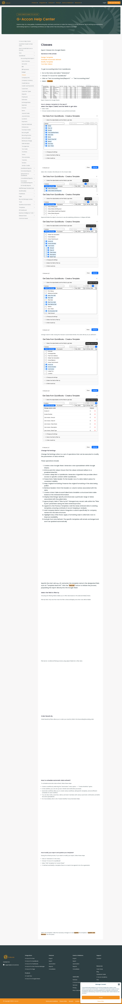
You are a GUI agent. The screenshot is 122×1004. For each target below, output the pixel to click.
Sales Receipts (26, 143)
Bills (23, 66)
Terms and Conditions (52, 1001)
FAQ (98, 979)
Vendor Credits (26, 165)
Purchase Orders (26, 130)
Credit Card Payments (28, 86)
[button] (119, 984)
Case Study (100, 969)
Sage (27, 196)
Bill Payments (25, 69)
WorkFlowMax (27, 191)
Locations (24, 119)
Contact (99, 958)
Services (75, 985)
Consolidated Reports (28, 178)
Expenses (24, 105)
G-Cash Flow (28, 976)
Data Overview (26, 61)
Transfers (24, 160)
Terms (23, 154)
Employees (25, 97)
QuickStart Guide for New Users (26, 44)
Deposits (24, 94)
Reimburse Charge (27, 141)
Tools (27, 202)
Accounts (24, 64)
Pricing (74, 987)
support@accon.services (12, 965)
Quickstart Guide (101, 974)
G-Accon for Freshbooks (31, 964)
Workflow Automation (27, 204)
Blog (98, 972)
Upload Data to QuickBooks (28, 174)
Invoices (24, 108)
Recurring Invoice (26, 135)
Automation (52, 964)
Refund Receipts (26, 138)
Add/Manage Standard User (26, 188)
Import (51, 958)
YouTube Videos (46, 64)
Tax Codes (25, 149)
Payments (24, 121)
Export (50, 961)
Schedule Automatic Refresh (51, 60)
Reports (51, 966)
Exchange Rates (26, 102)
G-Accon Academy (102, 977)
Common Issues (23, 218)
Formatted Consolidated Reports (28, 181)
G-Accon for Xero (30, 958)
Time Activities (26, 157)
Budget (24, 72)
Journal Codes (26, 113)
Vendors (24, 163)
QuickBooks (27, 55)
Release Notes (27, 215)
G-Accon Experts (77, 982)
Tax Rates (24, 152)
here (78, 799)
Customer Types (26, 91)
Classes (24, 75)
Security (71, 1001)
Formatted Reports (28, 171)
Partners (75, 979)
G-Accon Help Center (25, 41)
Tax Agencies (25, 146)
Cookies (77, 1001)
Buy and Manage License (25, 199)
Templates (27, 207)
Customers (25, 88)
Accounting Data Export (28, 58)
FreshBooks (27, 193)
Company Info (26, 77)
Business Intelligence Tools (27, 213)
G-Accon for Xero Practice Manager (35, 966)
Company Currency (27, 80)
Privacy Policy (101, 1001)
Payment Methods (27, 124)
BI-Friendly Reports (28, 185)
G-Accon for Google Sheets (32, 978)
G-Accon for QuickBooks (31, 961)
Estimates (24, 99)
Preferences (25, 127)
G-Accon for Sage (30, 969)
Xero (27, 53)
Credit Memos (25, 83)
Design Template (47, 57)
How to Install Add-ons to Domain (26, 49)
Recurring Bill (25, 132)
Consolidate (52, 969)
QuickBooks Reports (28, 168)
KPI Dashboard (23, 210)
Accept (101, 997)
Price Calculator (77, 990)
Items (23, 110)
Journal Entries (26, 116)
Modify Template (47, 62)
